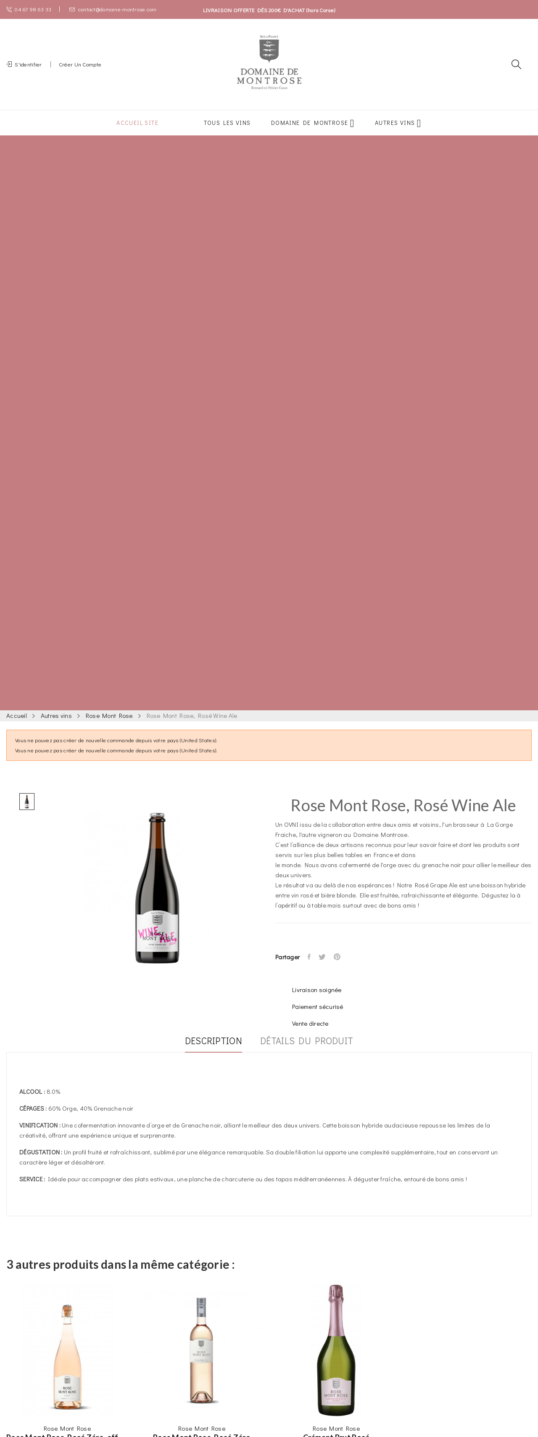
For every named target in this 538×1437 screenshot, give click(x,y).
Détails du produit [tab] (310, 1051)
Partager (310, 967)
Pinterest (341, 967)
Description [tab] (209, 1051)
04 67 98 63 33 (28, 9)
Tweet (324, 967)
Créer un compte (80, 69)
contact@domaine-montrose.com (112, 9)
